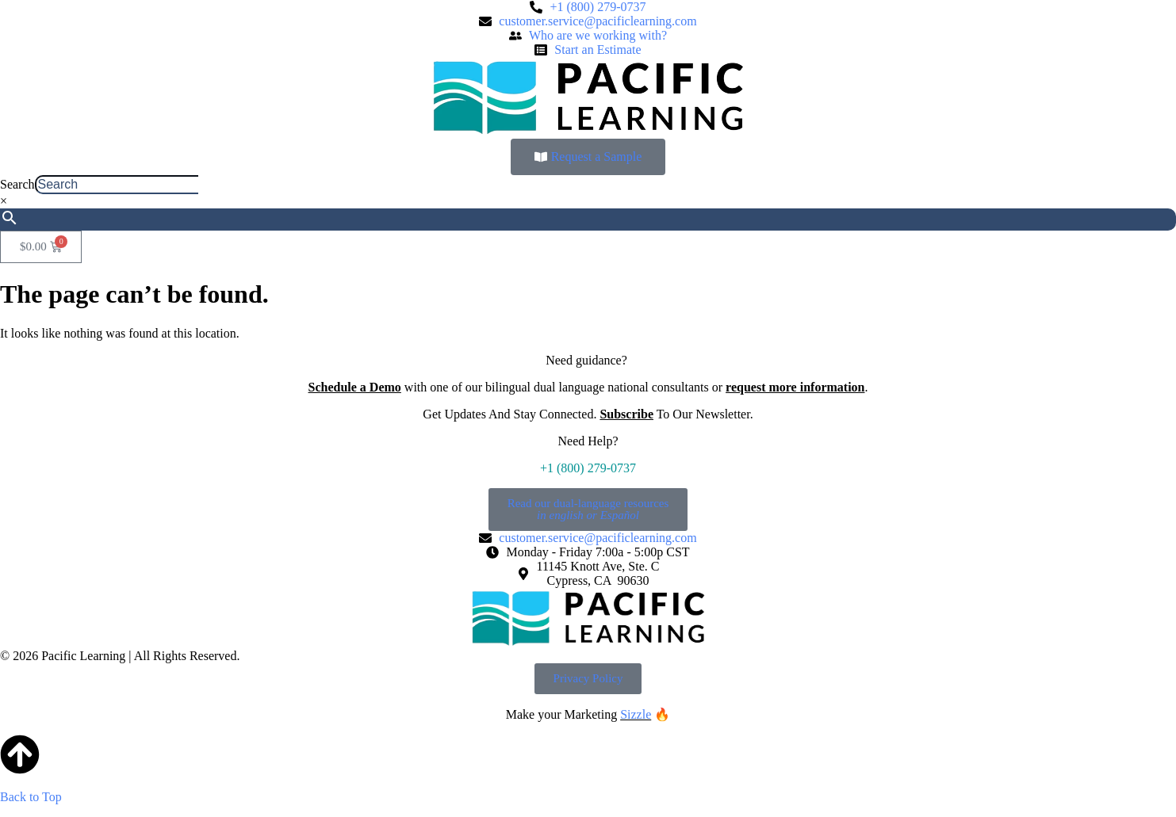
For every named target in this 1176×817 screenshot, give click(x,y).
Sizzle (635, 714)
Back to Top (31, 797)
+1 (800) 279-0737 (588, 468)
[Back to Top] (20, 754)
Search (17, 184)
